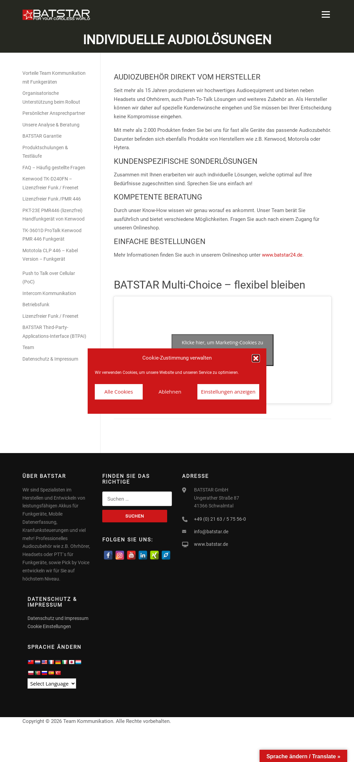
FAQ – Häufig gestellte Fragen (53, 168)
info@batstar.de (211, 532)
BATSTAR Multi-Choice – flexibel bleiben (209, 285)
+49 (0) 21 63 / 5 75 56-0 (220, 520)
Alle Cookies (118, 391)
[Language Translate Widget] (52, 684)
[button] (255, 358)
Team (28, 348)
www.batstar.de (211, 545)
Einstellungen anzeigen (228, 391)
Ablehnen (170, 391)
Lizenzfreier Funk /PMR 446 (51, 200)
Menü (326, 14)
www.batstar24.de (282, 256)
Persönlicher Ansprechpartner (53, 114)
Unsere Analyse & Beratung (50, 125)
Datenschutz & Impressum (50, 359)
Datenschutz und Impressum (58, 619)
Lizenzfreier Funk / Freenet (50, 316)
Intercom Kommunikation (49, 294)
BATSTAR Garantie (41, 137)
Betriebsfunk (35, 305)
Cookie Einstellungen (49, 627)
